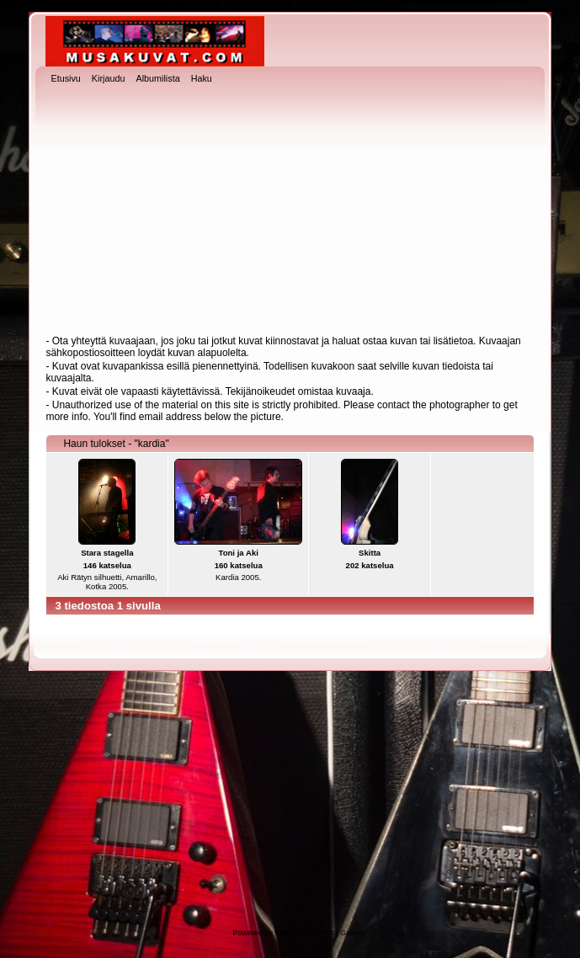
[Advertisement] (290, 211)
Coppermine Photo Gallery (319, 933)
